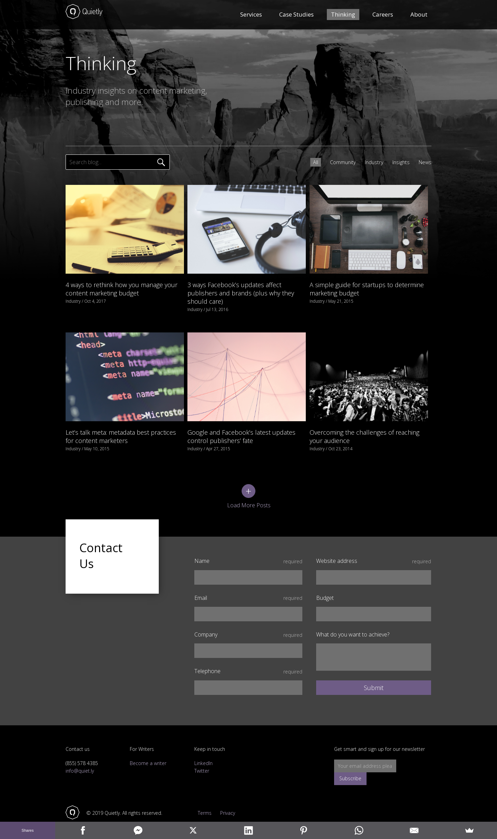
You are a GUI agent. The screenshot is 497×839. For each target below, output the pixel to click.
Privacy (230, 798)
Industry (370, 162)
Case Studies (296, 15)
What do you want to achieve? (352, 619)
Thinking (343, 15)
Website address (373, 545)
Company (248, 619)
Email (248, 582)
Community (337, 162)
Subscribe (415, 750)
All (309, 162)
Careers (382, 15)
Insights (398, 162)
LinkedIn (203, 748)
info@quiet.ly (80, 755)
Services (251, 15)
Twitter (201, 755)
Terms (201, 798)
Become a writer (148, 748)
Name (248, 545)
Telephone (248, 656)
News (424, 162)
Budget (325, 582)
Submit (373, 672)
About (418, 15)
